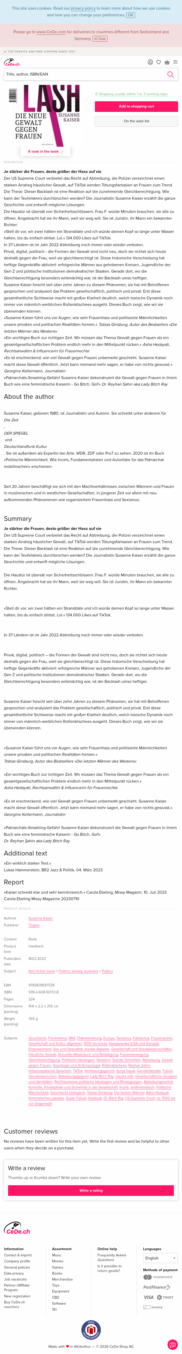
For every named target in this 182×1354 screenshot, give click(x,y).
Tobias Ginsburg (99, 1093)
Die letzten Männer (129, 1093)
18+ (54, 1309)
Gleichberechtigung (44, 1060)
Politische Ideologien (78, 1060)
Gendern (103, 1060)
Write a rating (91, 1190)
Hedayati (95, 1098)
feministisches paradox (46, 1098)
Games (57, 1267)
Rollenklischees (114, 1065)
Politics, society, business (78, 971)
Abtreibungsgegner (73, 1076)
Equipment (60, 1291)
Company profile (17, 1261)
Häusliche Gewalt (42, 1054)
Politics (107, 971)
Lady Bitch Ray (101, 1076)
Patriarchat (141, 1038)
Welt (72, 1038)
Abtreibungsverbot (158, 1082)
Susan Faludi (76, 1098)
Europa (109, 1038)
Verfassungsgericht (99, 1071)
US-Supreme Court (140, 1098)
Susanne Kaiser (41, 918)
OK (131, 15)
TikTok (78, 1071)
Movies (58, 1261)
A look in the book (45, 151)
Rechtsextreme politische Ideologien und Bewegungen (98, 1082)
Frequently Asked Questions (111, 1257)
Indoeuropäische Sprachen (50, 1071)
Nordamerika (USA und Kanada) (134, 1044)
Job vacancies (15, 1279)
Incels (124, 1087)
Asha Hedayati (157, 1093)
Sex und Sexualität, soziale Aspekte (81, 1049)
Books (57, 1273)
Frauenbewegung (134, 1054)
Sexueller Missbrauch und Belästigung (88, 1054)
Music (56, 1255)
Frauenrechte (161, 1038)
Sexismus (123, 1038)
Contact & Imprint (18, 1255)
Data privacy (14, 1273)
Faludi (167, 1071)
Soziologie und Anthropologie (76, 1065)
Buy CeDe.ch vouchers (14, 1304)
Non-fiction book (42, 971)
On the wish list (136, 121)
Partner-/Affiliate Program (17, 1287)
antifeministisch (142, 1087)
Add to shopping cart (136, 106)
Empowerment (40, 1049)
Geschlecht (37, 1038)
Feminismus (57, 1038)
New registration (17, 1296)
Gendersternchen (42, 1076)
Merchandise (62, 1279)
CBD (55, 1297)
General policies (17, 1267)
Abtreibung (151, 1060)
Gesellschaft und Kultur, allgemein (55, 1044)
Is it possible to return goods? (109, 1268)
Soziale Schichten (126, 1060)
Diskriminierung (89, 1038)
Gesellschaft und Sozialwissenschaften (141, 1049)
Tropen (34, 925)
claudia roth (124, 1076)
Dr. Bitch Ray (113, 1098)
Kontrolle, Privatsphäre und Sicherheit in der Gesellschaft (73, 1087)
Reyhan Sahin (139, 1065)
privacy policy (83, 8)
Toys (55, 1285)
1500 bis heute (95, 1044)
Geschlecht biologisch (67, 1093)
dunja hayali (125, 1071)
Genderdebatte (149, 1071)
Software (59, 1303)
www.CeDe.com (51, 32)
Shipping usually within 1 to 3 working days (133, 94)
